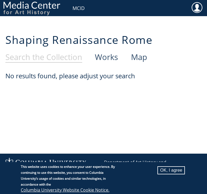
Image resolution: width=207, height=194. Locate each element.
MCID (79, 8)
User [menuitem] (197, 7)
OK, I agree (171, 172)
